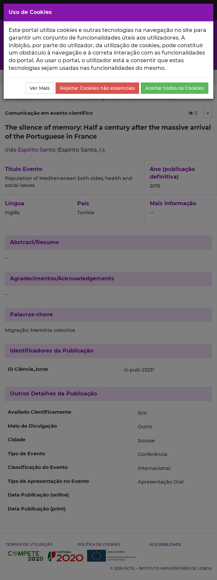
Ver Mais (40, 88)
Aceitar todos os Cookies (174, 88)
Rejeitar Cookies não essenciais (97, 88)
